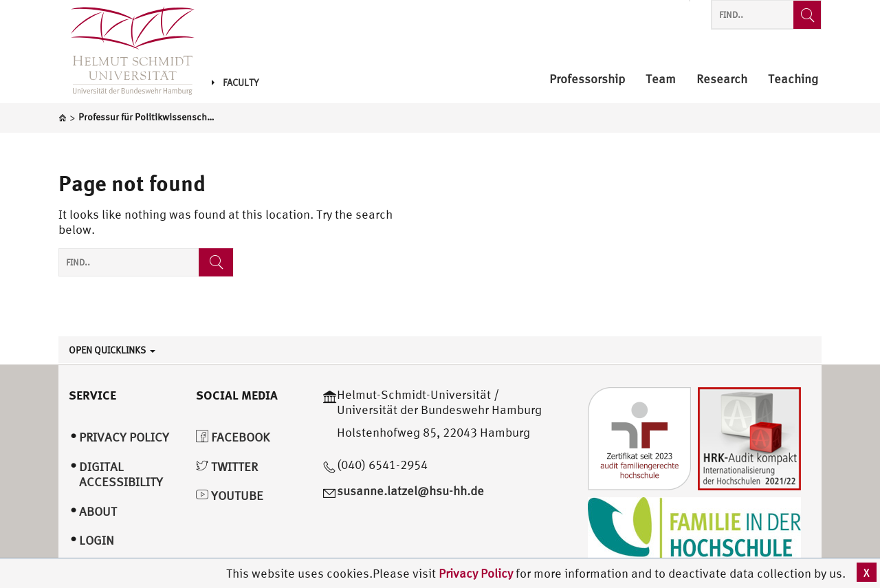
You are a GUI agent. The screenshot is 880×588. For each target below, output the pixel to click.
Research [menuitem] (721, 79)
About (98, 511)
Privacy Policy (477, 573)
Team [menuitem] (661, 79)
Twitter (227, 466)
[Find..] (807, 15)
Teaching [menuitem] (793, 79)
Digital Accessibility (121, 474)
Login (96, 540)
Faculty (235, 82)
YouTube (229, 495)
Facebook (233, 437)
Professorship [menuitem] (587, 79)
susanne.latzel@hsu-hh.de (410, 490)
